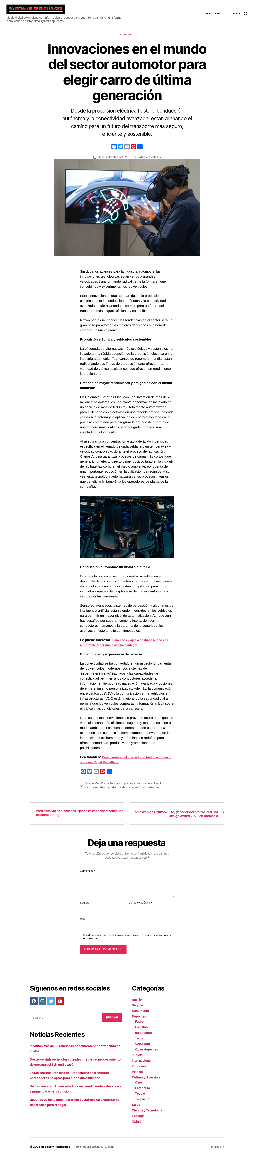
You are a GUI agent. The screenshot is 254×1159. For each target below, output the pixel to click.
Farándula (143, 1091)
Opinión (138, 1124)
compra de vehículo (132, 786)
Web (82, 921)
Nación (137, 1003)
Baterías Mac (92, 786)
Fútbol (140, 1025)
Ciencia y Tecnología (149, 1113)
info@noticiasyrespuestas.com (95, 1150)
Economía (127, 37)
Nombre (86, 905)
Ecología (139, 1119)
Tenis (139, 1041)
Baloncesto (144, 1036)
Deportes (139, 1020)
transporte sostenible (97, 790)
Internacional (142, 1064)
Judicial (138, 1058)
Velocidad (143, 1047)
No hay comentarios (150, 160)
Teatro (140, 1097)
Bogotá (138, 1008)
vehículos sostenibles (149, 790)
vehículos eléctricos (123, 790)
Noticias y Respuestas (56, 1150)
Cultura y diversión (147, 1080)
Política (138, 1075)
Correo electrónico (140, 905)
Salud (136, 1108)
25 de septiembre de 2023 (113, 160)
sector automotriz (155, 786)
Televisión (143, 1102)
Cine (139, 1085)
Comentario (88, 873)
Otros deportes (147, 1053)
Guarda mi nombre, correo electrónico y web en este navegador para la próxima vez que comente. (128, 940)
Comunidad (141, 1014)
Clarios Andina (110, 786)
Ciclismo (142, 1030)
